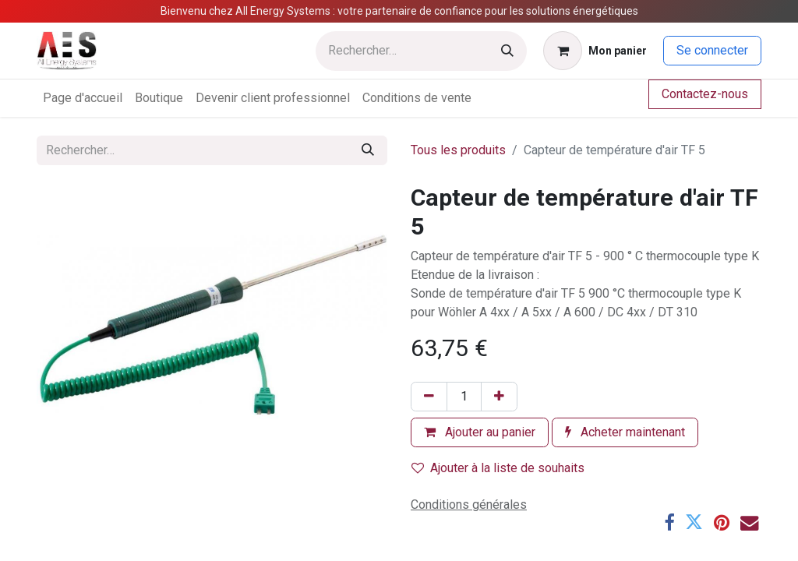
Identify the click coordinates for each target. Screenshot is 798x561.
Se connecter (712, 50)
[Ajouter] (499, 396)
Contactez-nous (705, 93)
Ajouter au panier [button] (479, 432)
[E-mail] (749, 522)
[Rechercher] (507, 51)
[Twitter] (694, 522)
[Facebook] (669, 522)
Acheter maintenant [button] (625, 432)
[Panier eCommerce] (595, 51)
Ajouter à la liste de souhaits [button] (497, 467)
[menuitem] (83, 98)
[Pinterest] (721, 522)
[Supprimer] (429, 396)
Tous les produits (458, 150)
